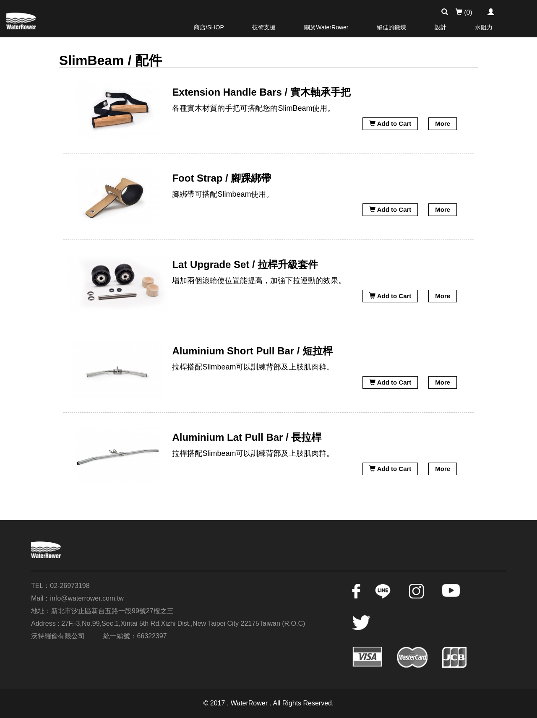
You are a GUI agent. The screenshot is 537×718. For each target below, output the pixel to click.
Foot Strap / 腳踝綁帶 (221, 178)
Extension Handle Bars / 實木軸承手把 (261, 92)
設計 (440, 27)
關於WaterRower (326, 27)
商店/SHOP (209, 27)
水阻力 (484, 27)
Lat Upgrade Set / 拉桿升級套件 (245, 264)
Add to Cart (390, 123)
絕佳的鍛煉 (391, 27)
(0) (464, 12)
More (442, 123)
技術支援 (264, 27)
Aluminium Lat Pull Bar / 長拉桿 (246, 437)
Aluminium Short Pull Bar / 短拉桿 (252, 350)
